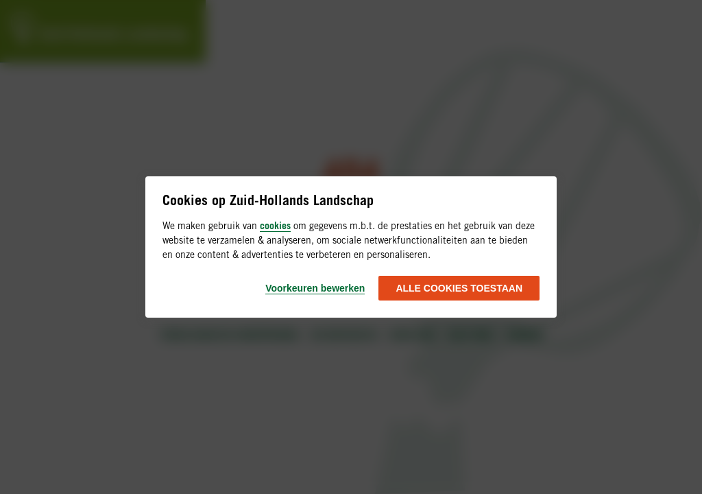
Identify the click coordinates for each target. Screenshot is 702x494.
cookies (275, 225)
